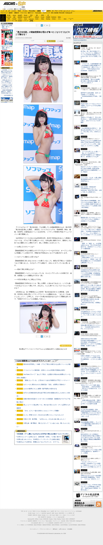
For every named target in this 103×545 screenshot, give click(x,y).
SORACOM (45, 519)
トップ (2, 11)
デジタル (25, 11)
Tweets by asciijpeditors (79, 40)
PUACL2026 (61, 12)
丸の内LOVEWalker (73, 524)
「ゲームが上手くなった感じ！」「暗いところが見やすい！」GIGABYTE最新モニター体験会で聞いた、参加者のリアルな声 (91, 154)
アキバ (56, 11)
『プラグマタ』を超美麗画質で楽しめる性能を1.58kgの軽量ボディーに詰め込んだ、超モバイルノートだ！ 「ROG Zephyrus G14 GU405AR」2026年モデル (91, 67)
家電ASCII (16, 12)
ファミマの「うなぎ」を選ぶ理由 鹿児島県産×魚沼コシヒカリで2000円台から (92, 179)
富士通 (8, 15)
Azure (25, 18)
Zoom (65, 18)
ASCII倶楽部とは (8, 95)
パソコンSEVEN (31, 15)
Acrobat (14, 18)
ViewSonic (53, 17)
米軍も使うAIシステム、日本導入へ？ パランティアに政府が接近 (38, 439)
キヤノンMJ (14, 20)
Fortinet (54, 18)
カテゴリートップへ (66, 346)
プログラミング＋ (56, 521)
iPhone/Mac (32, 11)
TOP (22, 511)
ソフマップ (25, 20)
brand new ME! (61, 517)
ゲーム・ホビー (22, 3)
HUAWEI (48, 17)
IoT (9, 11)
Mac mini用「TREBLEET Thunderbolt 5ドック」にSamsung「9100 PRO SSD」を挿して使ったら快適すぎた (91, 189)
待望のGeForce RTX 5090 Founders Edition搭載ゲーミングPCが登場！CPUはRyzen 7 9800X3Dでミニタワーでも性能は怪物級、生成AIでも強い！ (91, 342)
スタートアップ (66, 11)
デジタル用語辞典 (49, 522)
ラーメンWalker (20, 524)
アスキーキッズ (4, 12)
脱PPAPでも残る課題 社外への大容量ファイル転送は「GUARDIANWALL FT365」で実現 (91, 95)
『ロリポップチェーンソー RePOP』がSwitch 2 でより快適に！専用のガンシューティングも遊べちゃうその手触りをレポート (91, 464)
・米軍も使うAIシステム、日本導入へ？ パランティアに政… (6, 81)
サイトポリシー (34, 529)
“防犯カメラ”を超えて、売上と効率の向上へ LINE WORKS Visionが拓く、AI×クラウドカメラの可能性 (91, 120)
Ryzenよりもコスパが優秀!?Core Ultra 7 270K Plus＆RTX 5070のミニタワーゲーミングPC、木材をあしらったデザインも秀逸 (91, 143)
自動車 (39, 11)
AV (53, 11)
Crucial (42, 17)
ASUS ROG (20, 17)
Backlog (48, 18)
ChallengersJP (68, 12)
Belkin (59, 17)
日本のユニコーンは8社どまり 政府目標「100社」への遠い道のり (39, 437)
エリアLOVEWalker (29, 524)
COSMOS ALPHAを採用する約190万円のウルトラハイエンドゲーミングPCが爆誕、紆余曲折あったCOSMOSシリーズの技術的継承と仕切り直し (91, 273)
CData (42, 18)
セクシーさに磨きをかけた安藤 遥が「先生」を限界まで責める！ (44, 384)
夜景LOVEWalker (55, 524)
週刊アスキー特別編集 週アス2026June (7, 27)
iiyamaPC (20, 15)
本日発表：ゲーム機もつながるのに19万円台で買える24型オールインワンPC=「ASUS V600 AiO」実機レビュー (54, 434)
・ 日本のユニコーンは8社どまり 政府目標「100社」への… (6, 76)
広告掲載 (69, 529)
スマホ (60, 11)
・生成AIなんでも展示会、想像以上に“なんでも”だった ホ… (6, 86)
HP (48, 15)
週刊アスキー (31, 12)
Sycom (25, 15)
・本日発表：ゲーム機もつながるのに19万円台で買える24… (6, 71)
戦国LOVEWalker (82, 524)
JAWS (8, 18)
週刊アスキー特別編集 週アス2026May (7, 48)
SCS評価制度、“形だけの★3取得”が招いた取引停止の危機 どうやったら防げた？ (90, 81)
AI (6, 11)
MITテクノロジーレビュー (66, 522)
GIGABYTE (26, 17)
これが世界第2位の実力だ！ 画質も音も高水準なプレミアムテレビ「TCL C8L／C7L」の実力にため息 (91, 130)
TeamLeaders (38, 12)
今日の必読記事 (34, 522)
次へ (47, 25)
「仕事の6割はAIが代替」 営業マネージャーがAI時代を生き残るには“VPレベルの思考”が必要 (91, 402)
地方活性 (56, 12)
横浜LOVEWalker (38, 524)
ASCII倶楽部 (97, 11)
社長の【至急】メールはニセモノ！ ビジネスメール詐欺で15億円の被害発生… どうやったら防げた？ (91, 358)
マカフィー (8, 20)
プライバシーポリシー (45, 529)
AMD (14, 17)
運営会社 (55, 529)
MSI (37, 15)
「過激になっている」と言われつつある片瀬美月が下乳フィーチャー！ (46, 380)
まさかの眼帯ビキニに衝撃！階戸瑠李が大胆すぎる (40, 388)
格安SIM (10, 12)
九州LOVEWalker (64, 524)
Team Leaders (49, 521)
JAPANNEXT (20, 21)
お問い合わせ (62, 529)
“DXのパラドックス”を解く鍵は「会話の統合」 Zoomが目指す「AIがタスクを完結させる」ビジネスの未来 (91, 387)
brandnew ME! (31, 21)
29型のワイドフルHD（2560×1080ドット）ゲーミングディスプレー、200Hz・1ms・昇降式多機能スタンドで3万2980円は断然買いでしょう (91, 259)
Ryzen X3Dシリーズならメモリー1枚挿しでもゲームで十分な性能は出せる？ (91, 105)
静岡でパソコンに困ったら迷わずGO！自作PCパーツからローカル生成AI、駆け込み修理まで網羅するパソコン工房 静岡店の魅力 (91, 288)
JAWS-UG (35, 515)
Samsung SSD (31, 519)
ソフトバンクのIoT (70, 19)
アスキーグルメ (23, 12)
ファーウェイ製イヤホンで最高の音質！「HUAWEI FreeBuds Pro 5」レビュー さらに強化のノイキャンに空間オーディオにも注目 (91, 232)
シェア (32, 40)
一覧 (44, 41)
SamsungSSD (30, 17)
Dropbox (37, 18)
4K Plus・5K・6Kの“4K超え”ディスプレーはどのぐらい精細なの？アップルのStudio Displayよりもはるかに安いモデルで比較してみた (91, 54)
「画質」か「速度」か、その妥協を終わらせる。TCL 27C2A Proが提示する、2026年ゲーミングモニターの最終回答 (91, 246)
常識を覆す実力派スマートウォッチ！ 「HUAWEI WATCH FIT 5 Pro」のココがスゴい (91, 326)
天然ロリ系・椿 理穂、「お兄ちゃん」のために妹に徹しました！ (44, 419)
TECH (19, 11)
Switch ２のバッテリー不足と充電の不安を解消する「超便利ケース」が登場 (91, 451)
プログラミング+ (46, 12)
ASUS (42, 15)
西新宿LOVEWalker (47, 524)
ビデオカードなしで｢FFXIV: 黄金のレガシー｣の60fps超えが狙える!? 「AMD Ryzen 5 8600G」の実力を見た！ (91, 487)
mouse (14, 15)
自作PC (49, 11)
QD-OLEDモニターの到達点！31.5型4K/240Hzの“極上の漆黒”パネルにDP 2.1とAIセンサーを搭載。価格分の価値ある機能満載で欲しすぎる (91, 437)
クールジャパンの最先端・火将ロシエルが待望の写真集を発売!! (44, 370)
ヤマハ (59, 18)
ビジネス (13, 11)
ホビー (43, 11)
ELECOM (9, 17)
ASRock (37, 17)
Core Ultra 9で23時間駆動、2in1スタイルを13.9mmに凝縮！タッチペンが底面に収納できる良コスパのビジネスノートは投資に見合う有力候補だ (91, 204)
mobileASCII (56, 522)
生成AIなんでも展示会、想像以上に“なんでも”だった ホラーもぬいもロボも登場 (44, 442)
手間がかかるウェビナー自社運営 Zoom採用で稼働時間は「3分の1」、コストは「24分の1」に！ (92, 477)
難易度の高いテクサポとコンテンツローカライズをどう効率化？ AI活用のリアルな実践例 (91, 219)
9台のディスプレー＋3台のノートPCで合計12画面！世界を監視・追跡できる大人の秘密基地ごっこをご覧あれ (91, 169)
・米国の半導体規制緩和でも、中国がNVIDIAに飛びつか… (6, 91)
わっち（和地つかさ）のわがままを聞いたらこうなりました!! (43, 415)
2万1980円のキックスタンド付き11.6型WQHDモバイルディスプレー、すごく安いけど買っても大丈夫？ (91, 314)
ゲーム (73, 11)
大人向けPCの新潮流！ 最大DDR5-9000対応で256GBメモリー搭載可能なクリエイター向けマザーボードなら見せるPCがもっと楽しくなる (91, 413)
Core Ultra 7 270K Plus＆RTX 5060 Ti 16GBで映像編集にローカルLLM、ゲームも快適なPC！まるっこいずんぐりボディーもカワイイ (91, 371)
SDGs (52, 12)
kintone (20, 18)
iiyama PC (49, 513)
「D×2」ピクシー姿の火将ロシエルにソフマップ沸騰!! (41, 411)
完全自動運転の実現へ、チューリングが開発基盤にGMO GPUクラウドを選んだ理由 (91, 423)
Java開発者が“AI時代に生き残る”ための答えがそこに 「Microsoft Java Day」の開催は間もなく (90, 301)
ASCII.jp (9, 3)
